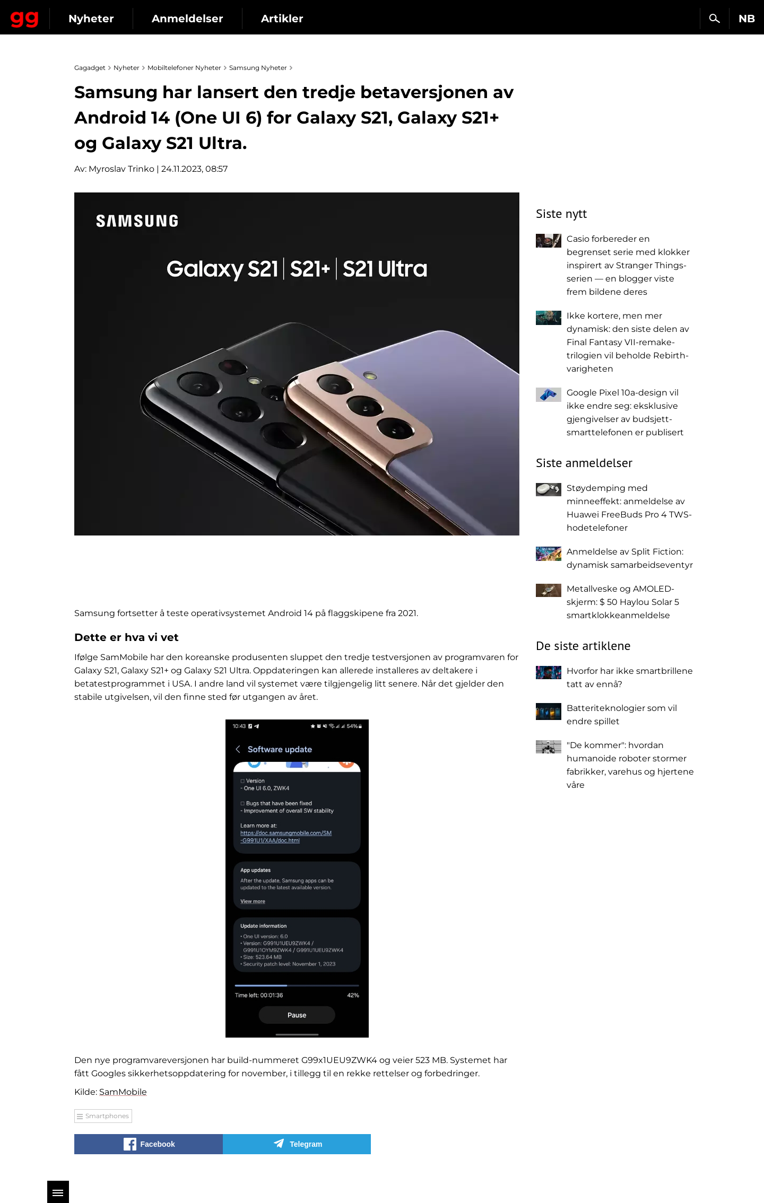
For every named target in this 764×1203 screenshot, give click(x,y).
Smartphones (107, 1116)
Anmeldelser (281, 18)
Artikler (375, 18)
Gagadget (71, 14)
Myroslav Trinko (121, 169)
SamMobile (123, 1092)
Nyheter (184, 18)
